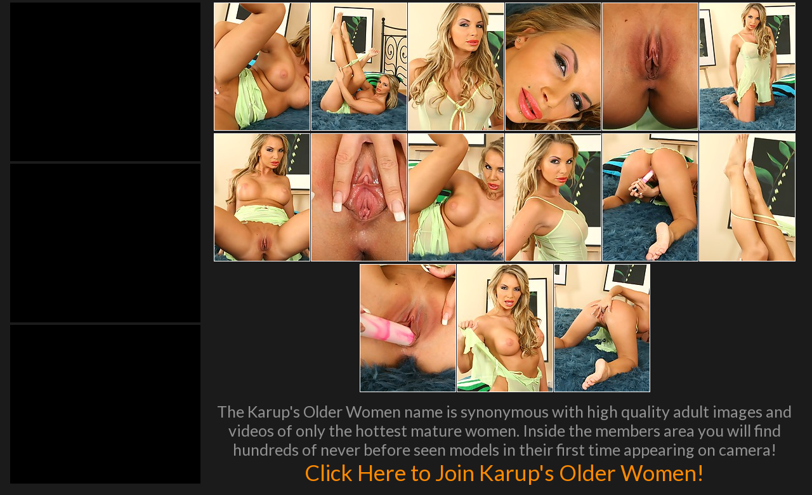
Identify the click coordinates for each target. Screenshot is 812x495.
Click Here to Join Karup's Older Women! (504, 472)
